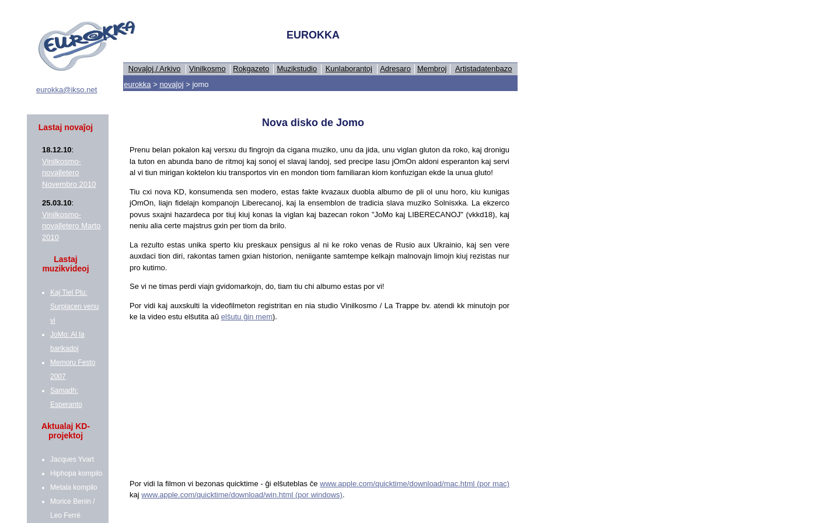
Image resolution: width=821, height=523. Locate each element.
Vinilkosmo (207, 68)
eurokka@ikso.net (66, 89)
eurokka (137, 84)
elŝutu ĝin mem (246, 316)
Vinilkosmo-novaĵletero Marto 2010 (71, 226)
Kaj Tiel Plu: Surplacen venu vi (74, 306)
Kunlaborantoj (349, 68)
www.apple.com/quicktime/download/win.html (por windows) (242, 494)
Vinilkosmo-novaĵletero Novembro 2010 (69, 173)
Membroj (432, 68)
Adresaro (395, 68)
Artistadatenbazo (483, 68)
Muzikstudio (297, 68)
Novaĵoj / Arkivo (154, 68)
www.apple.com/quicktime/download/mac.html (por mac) (414, 483)
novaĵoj (171, 84)
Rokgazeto (251, 68)
